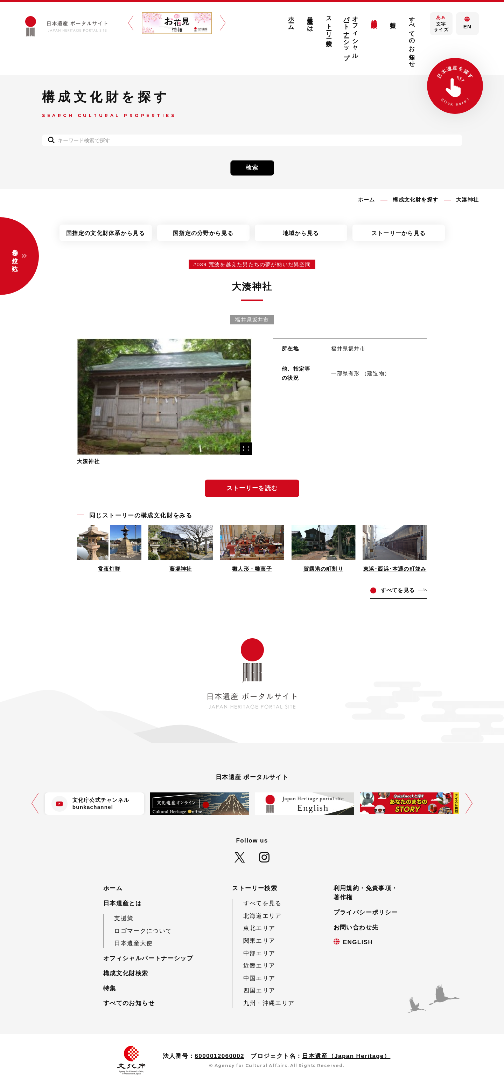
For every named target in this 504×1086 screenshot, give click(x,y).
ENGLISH (358, 942)
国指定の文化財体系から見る (105, 233)
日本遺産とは (310, 20)
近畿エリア (259, 965)
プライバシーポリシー (366, 912)
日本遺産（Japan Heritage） (346, 1056)
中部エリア (259, 953)
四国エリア (259, 990)
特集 (393, 18)
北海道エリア (262, 916)
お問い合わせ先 (356, 927)
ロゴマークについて (143, 931)
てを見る (398, 590)
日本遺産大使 (133, 943)
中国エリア (259, 978)
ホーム (291, 19)
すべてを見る (262, 903)
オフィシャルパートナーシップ (351, 34)
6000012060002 (219, 1056)
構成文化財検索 (374, 17)
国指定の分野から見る (203, 233)
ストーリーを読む (252, 488)
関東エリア (259, 940)
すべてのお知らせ (411, 38)
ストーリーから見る (398, 233)
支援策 (123, 918)
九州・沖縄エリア (269, 1003)
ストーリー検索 (329, 24)
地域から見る (301, 233)
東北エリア (259, 928)
